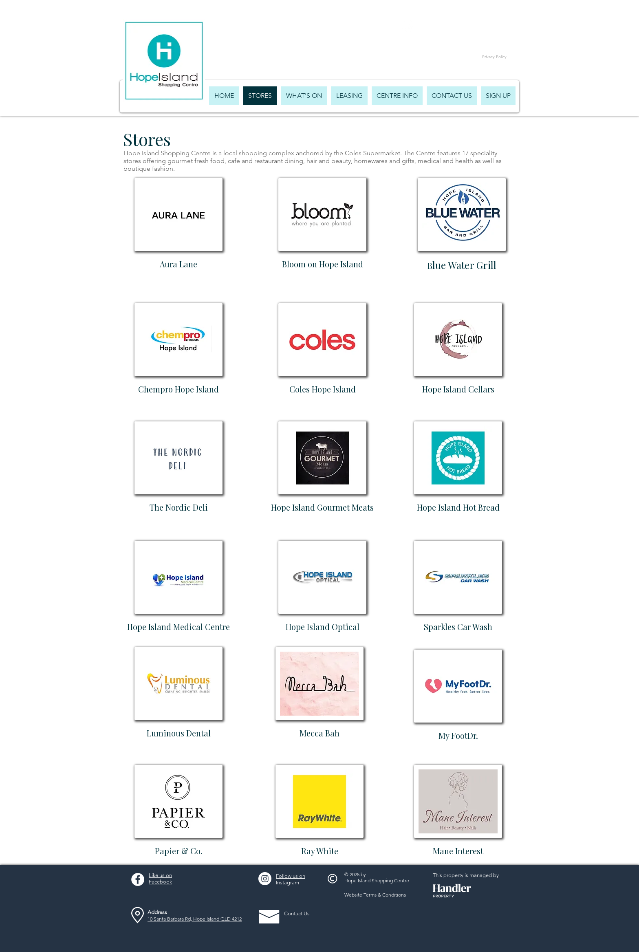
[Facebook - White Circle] (137, 879)
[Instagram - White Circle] (264, 878)
